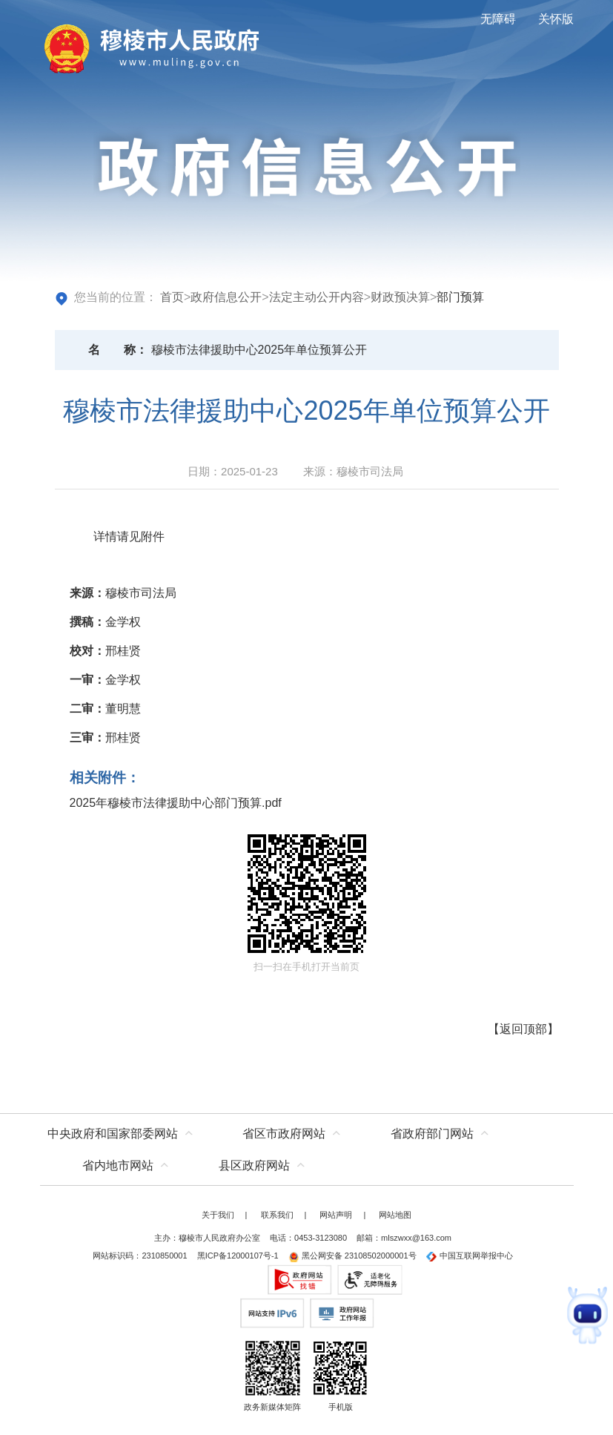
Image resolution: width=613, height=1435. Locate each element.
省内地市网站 (117, 1165)
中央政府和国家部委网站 (112, 1133)
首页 (172, 297)
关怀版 (556, 19)
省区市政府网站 (283, 1133)
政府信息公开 (226, 297)
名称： (118, 349)
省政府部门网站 (432, 1133)
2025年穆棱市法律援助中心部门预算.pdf (176, 802)
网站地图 (395, 1214)
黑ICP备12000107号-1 (238, 1255)
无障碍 (498, 19)
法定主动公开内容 (316, 297)
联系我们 (277, 1214)
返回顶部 (523, 1029)
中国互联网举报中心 (469, 1255)
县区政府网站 (254, 1165)
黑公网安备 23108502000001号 (352, 1255)
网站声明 (335, 1214)
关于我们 (218, 1214)
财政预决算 (400, 297)
